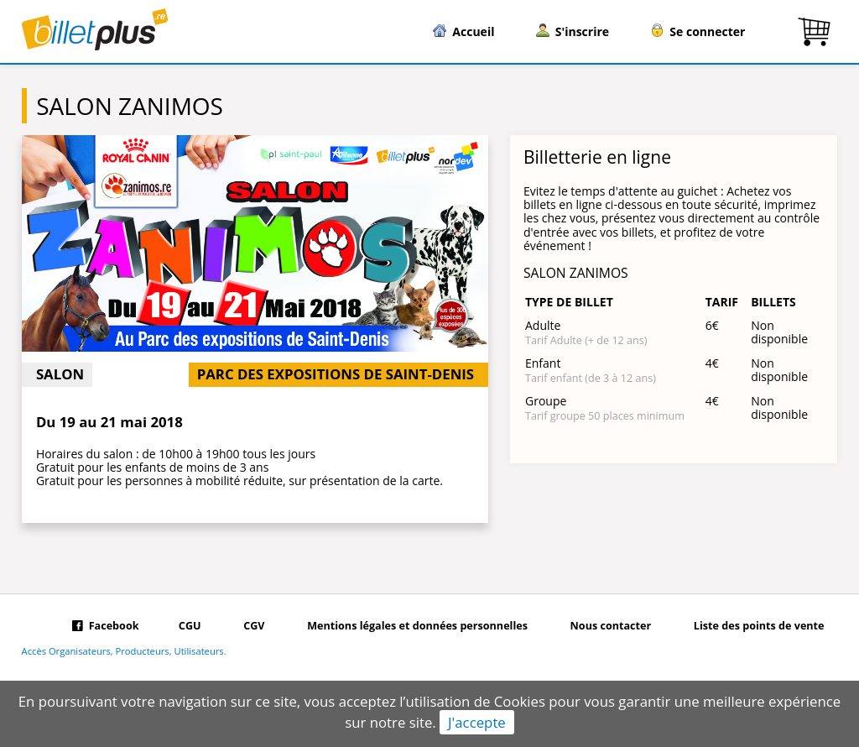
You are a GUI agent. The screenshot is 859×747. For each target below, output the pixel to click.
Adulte (542, 325)
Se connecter (697, 31)
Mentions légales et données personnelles (417, 626)
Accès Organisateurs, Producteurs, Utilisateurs (123, 651)
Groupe (545, 401)
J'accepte (477, 722)
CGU (190, 626)
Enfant (542, 363)
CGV (253, 626)
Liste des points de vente (759, 626)
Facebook (105, 626)
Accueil (463, 31)
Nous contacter (611, 626)
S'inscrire (572, 31)
